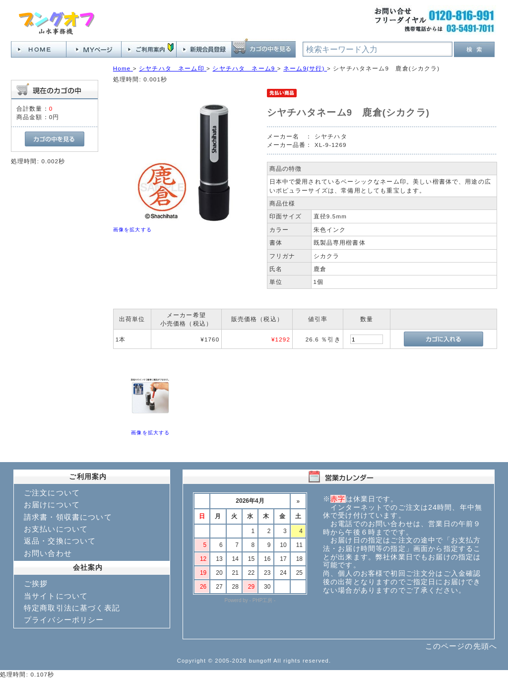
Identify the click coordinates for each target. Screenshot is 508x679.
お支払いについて (56, 529)
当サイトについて (56, 596)
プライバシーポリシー (64, 619)
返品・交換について (60, 541)
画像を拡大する (132, 229)
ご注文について (52, 492)
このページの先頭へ (461, 646)
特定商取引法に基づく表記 (72, 608)
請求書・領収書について (68, 517)
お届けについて (52, 504)
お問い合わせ (48, 553)
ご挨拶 (36, 583)
